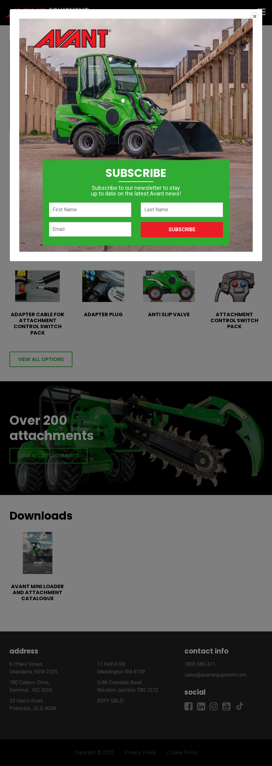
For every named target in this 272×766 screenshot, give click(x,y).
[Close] (254, 16)
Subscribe (182, 229)
